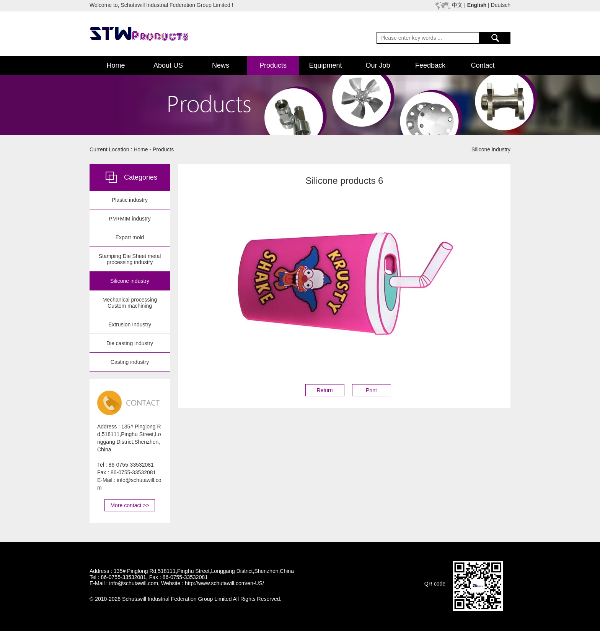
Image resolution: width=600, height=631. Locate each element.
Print (371, 390)
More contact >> (129, 505)
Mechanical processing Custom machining (130, 303)
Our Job (377, 65)
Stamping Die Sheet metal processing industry (130, 259)
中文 (457, 5)
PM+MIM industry (129, 219)
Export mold (130, 237)
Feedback (430, 65)
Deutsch (500, 5)
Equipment (325, 65)
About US (168, 65)
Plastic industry (130, 200)
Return (324, 390)
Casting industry (130, 362)
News (220, 65)
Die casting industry (129, 343)
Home (115, 65)
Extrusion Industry (129, 324)
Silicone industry (129, 281)
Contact (482, 65)
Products (273, 65)
